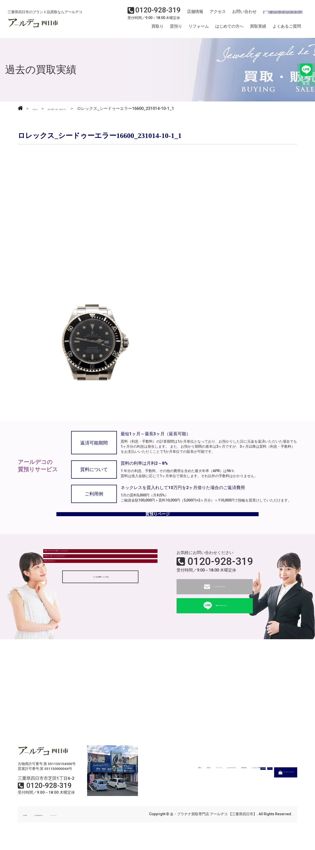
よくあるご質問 (287, 29)
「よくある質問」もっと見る (100, 615)
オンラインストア (279, 14)
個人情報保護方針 (59, 827)
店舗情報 (193, 14)
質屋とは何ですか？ (65, 595)
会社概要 (30, 827)
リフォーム (198, 29)
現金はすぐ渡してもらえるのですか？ (81, 581)
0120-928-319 (220, 574)
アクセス (214, 14)
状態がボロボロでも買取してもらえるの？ (85, 567)
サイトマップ (91, 827)
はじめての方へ (229, 29)
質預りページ (157, 521)
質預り (176, 29)
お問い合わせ (240, 14)
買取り (157, 29)
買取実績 (258, 29)
